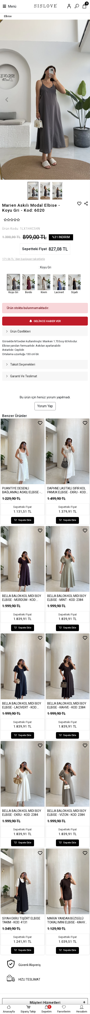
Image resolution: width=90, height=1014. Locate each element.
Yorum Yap (45, 406)
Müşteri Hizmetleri (45, 1003)
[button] (6, 100)
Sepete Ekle (22, 520)
